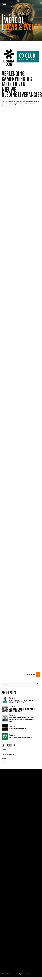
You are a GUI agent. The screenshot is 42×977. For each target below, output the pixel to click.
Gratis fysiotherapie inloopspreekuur (21, 737)
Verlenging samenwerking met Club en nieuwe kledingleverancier (22, 84)
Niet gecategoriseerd (8, 754)
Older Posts (31, 674)
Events (4, 750)
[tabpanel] (21, 57)
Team (3, 763)
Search (37, 684)
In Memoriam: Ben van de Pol (18, 729)
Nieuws (4, 758)
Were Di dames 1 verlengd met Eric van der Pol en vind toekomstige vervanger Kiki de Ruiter (22, 719)
